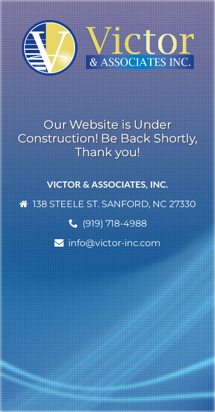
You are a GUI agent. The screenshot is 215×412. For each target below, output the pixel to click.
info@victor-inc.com (114, 242)
